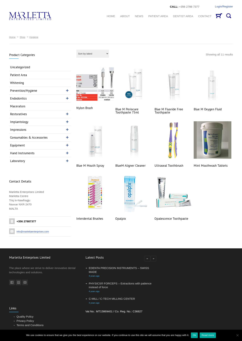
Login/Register (224, 6)
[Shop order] (92, 54)
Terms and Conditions (30, 325)
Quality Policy (25, 316)
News (139, 16)
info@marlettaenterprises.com (33, 231)
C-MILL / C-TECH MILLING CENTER (112, 298)
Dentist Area (183, 16)
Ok (194, 335)
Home (12, 37)
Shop (22, 37)
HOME (111, 16)
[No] (237, 335)
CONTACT (204, 16)
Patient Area (158, 16)
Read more (208, 335)
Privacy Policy (25, 320)
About (125, 16)
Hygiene (33, 37)
